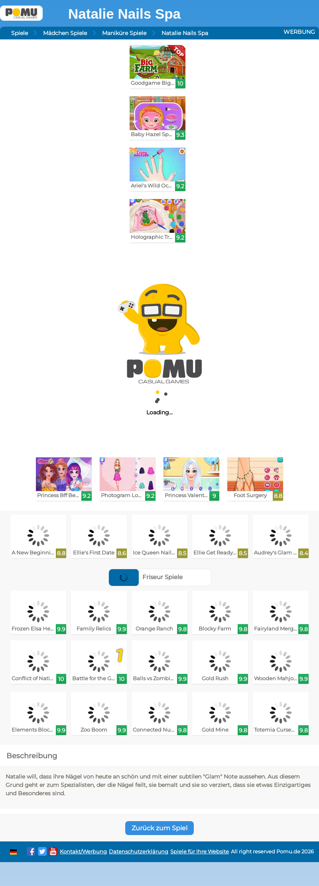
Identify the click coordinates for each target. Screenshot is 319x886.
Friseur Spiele (146, 577)
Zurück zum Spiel (159, 828)
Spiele (19, 33)
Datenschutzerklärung (138, 852)
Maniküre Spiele (124, 33)
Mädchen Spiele (65, 33)
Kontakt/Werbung (83, 852)
